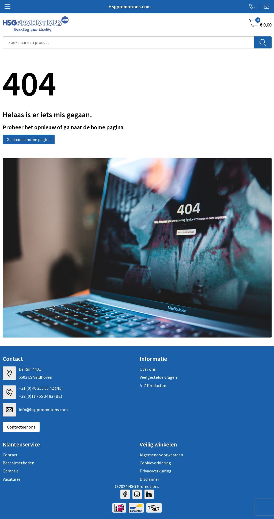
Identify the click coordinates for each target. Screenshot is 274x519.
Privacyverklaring (156, 470)
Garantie (11, 470)
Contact (10, 454)
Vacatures (12, 479)
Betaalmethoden (18, 462)
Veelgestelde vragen (158, 377)
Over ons (148, 369)
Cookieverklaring (155, 462)
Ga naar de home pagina (29, 139)
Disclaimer (149, 479)
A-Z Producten (153, 385)
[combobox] (128, 42)
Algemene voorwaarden (161, 454)
